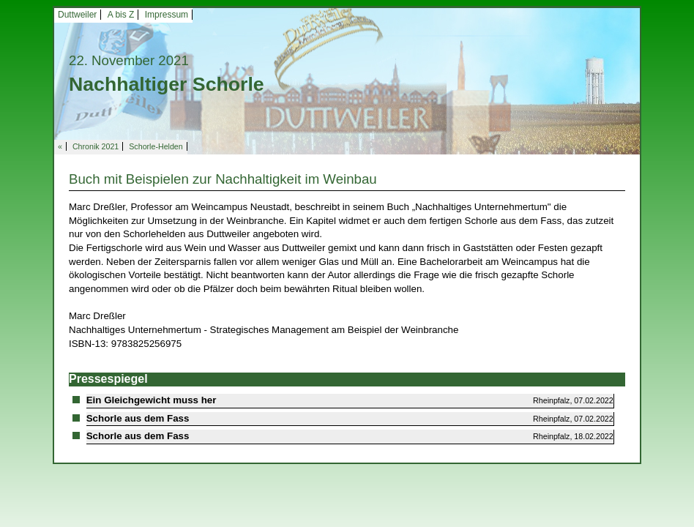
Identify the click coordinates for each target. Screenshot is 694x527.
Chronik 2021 (95, 146)
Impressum (166, 15)
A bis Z (121, 15)
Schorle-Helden (155, 146)
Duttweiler (77, 15)
